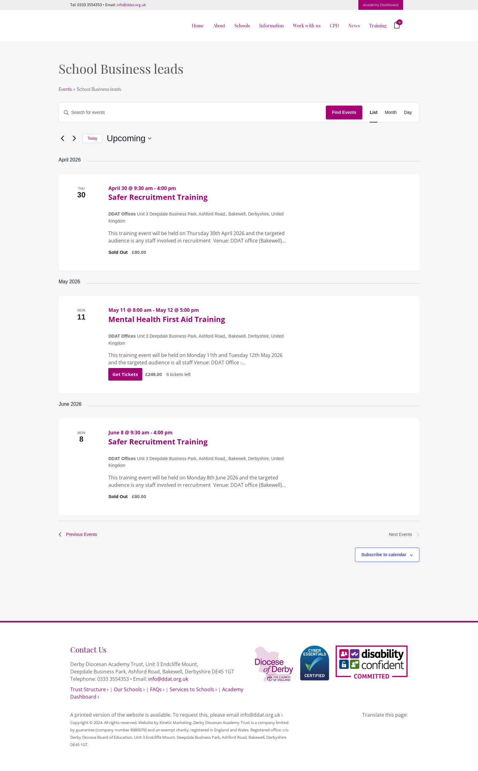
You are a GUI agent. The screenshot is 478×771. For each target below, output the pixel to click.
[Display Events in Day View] (408, 112)
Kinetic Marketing (175, 722)
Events (65, 89)
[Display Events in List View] (373, 112)
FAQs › (157, 689)
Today (92, 138)
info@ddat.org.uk (131, 4)
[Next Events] (74, 138)
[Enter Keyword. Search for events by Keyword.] (192, 112)
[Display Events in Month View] (391, 112)
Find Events (344, 112)
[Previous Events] (62, 138)
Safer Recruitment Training (158, 197)
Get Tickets (125, 374)
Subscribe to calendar (383, 554)
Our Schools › (129, 689)
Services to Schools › (193, 689)
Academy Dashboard (381, 5)
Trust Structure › (89, 689)
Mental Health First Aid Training (166, 319)
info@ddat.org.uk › (261, 714)
